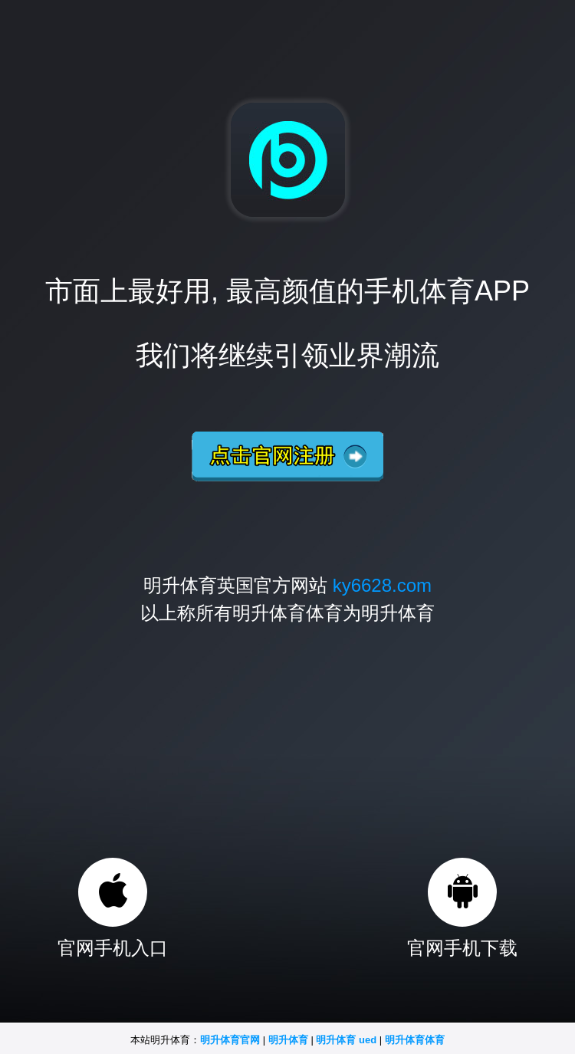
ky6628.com (382, 585)
